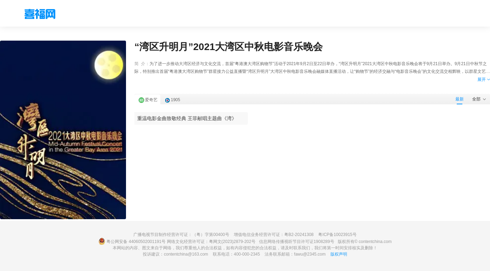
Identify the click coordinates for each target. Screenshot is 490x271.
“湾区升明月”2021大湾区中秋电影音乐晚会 (228, 46)
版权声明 (338, 254)
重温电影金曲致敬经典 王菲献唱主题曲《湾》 (187, 118)
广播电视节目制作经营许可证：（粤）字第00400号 (181, 234)
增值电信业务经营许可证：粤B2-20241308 (274, 234)
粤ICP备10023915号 (337, 234)
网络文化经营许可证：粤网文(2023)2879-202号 (211, 241)
